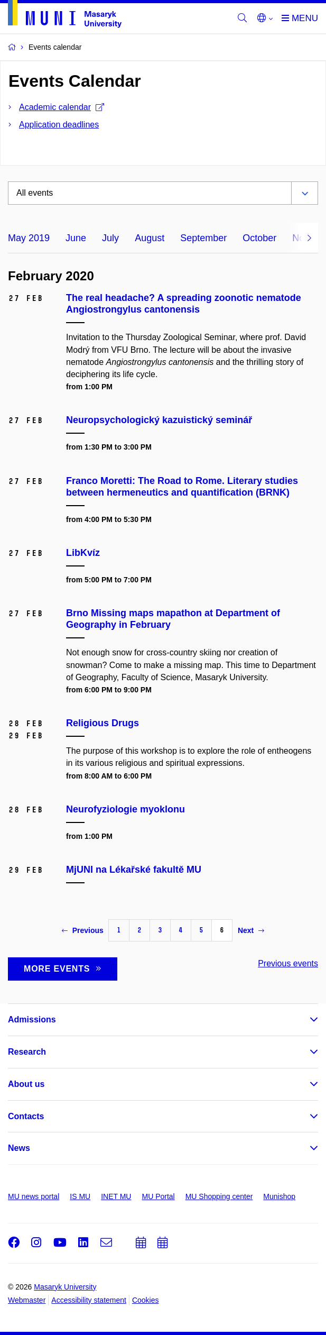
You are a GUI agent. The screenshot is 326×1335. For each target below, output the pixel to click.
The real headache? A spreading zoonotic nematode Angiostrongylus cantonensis (183, 303)
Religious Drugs (102, 723)
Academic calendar (61, 107)
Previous (83, 930)
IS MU (80, 1196)
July (110, 238)
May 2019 (29, 238)
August (149, 238)
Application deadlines (59, 124)
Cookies (145, 1300)
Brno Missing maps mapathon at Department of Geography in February (173, 619)
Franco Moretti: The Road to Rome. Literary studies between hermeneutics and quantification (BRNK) (182, 487)
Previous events (288, 963)
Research (27, 1051)
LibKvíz (83, 552)
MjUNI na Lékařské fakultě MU (133, 869)
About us (26, 1084)
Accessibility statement (88, 1300)
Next (251, 930)
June (76, 238)
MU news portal (33, 1196)
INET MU (116, 1196)
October (259, 238)
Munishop (279, 1196)
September (203, 238)
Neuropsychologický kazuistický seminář (159, 420)
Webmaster (26, 1300)
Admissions (32, 1019)
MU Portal (158, 1196)
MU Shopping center (219, 1196)
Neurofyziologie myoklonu (125, 809)
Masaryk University (65, 1287)
